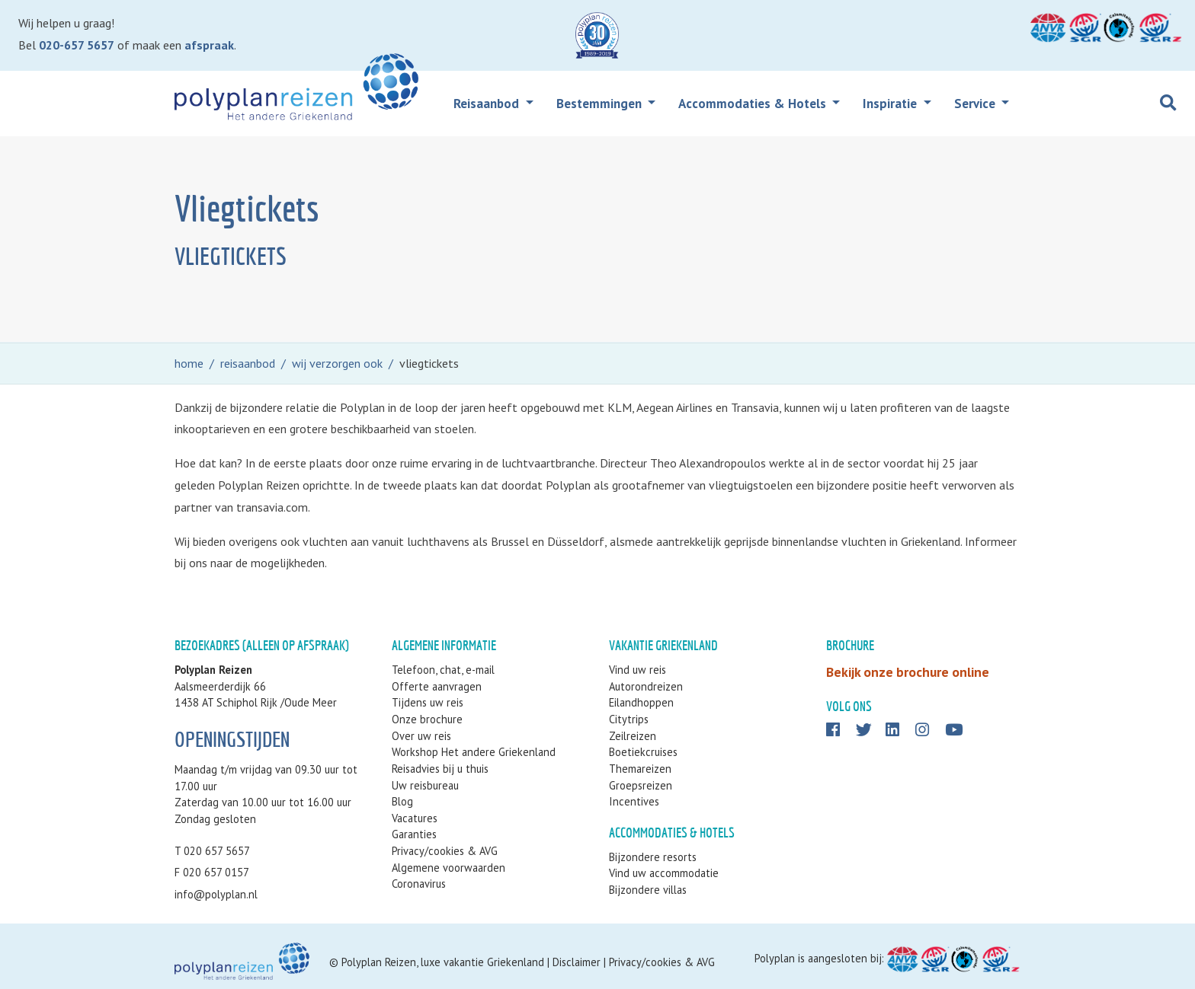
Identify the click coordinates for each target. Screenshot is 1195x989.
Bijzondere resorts (653, 857)
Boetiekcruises (643, 752)
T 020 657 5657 (212, 851)
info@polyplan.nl (216, 894)
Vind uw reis (637, 669)
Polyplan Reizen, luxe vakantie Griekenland (442, 962)
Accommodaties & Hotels (753, 103)
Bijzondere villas (648, 889)
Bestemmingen (600, 103)
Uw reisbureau (425, 785)
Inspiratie (891, 103)
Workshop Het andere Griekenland (474, 752)
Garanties (414, 834)
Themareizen (640, 768)
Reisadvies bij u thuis (440, 768)
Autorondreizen (646, 686)
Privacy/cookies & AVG (445, 851)
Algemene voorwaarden (448, 867)
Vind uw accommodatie (664, 873)
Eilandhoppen (641, 702)
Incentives (634, 801)
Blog (402, 801)
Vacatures (414, 818)
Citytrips (629, 719)
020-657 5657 (76, 45)
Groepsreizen (640, 785)
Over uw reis (421, 736)
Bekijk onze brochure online (907, 672)
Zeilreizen (632, 736)
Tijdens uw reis (427, 702)
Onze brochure (427, 719)
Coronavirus (419, 883)
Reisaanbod (487, 103)
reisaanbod (247, 363)
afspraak (209, 45)
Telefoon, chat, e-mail (443, 669)
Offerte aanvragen (437, 686)
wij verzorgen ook (337, 363)
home (189, 363)
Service (976, 103)
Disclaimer (577, 962)
